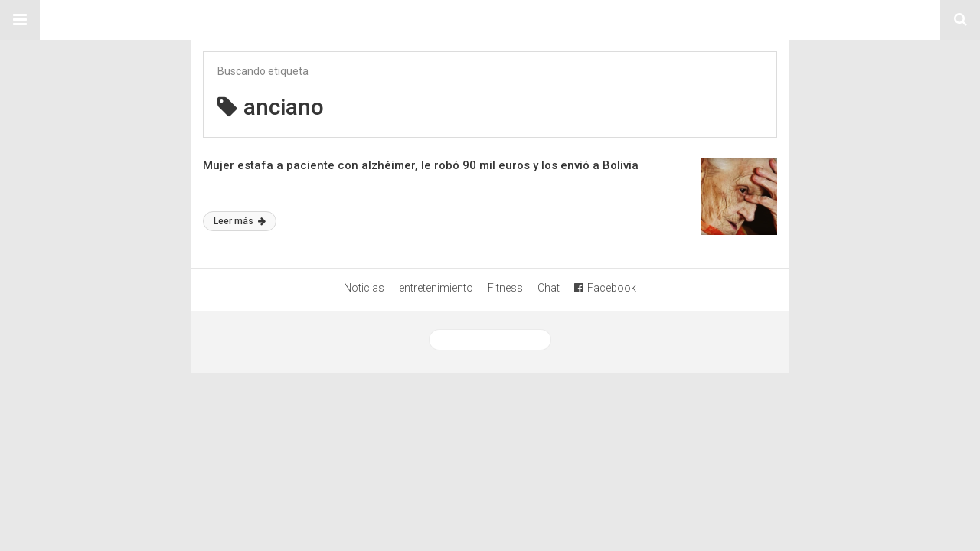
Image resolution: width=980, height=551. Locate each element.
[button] (20, 20)
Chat (548, 288)
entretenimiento (436, 288)
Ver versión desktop (490, 339)
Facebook (605, 288)
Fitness (505, 288)
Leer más (240, 221)
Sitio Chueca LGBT (490, 20)
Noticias (364, 288)
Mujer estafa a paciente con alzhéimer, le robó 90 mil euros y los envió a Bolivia (421, 165)
